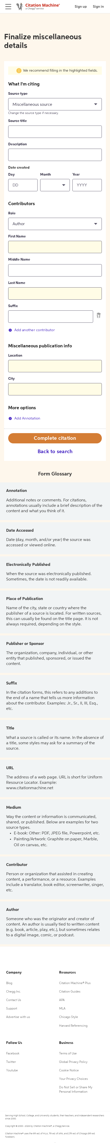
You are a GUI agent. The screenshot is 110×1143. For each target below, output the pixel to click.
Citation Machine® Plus (75, 983)
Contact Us (13, 1000)
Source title (17, 121)
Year (76, 174)
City (11, 378)
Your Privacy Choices (73, 1079)
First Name (17, 236)
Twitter (11, 1062)
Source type (18, 94)
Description (17, 144)
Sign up (81, 6)
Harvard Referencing (73, 1025)
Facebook (12, 1053)
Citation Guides (69, 991)
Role (12, 213)
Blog (9, 983)
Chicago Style (68, 1017)
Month (45, 174)
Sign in (98, 6)
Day (11, 174)
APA (62, 1000)
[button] (55, 104)
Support (11, 1008)
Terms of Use (68, 1053)
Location (15, 355)
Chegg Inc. (13, 991)
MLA (62, 1008)
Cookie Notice (69, 1070)
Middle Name (19, 259)
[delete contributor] (99, 315)
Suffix (13, 306)
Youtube (12, 1070)
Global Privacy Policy (73, 1062)
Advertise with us (18, 1017)
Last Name (16, 283)
